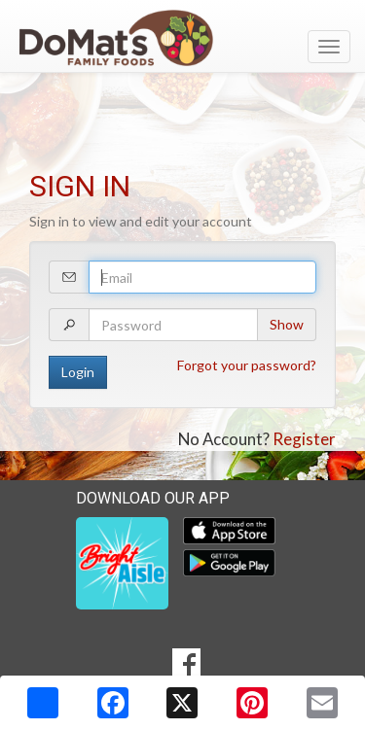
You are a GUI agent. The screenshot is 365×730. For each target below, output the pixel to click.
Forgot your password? (246, 365)
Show (287, 324)
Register (304, 439)
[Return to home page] (182, 38)
